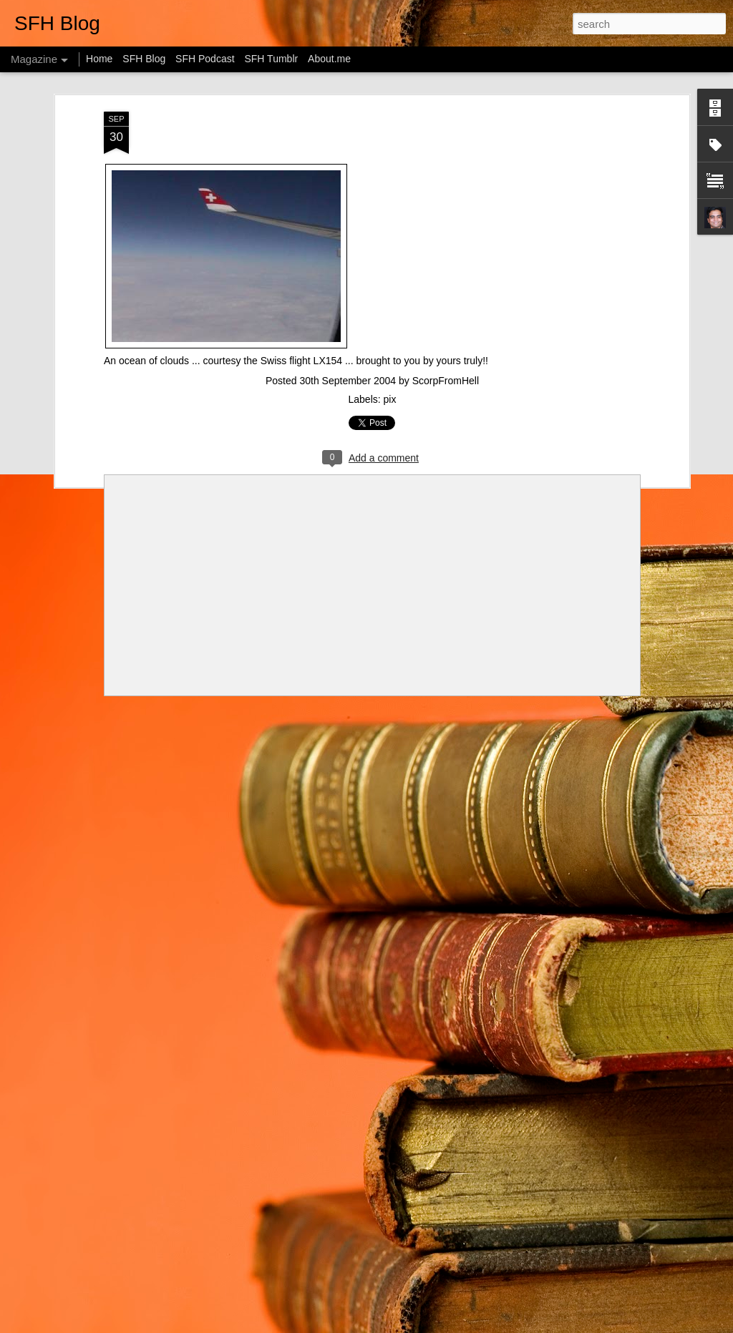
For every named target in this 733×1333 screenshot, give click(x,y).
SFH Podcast (204, 58)
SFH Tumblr (271, 58)
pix (390, 399)
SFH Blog (143, 58)
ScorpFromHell (445, 380)
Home (99, 58)
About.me (329, 58)
